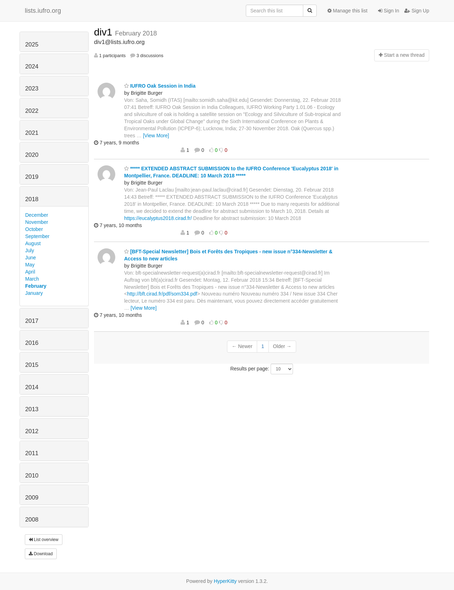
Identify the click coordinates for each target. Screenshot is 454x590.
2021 (31, 132)
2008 (31, 519)
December (36, 215)
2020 (31, 154)
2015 (31, 365)
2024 (31, 66)
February (35, 286)
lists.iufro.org (43, 10)
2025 (31, 44)
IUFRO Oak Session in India (159, 86)
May (29, 265)
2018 (31, 199)
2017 (31, 321)
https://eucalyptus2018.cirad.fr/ (158, 218)
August (33, 243)
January (34, 293)
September (37, 236)
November (36, 222)
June (30, 257)
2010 (31, 475)
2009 (31, 497)
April (30, 272)
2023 (31, 88)
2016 (31, 343)
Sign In (388, 10)
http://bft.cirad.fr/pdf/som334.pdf (162, 294)
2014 (31, 387)
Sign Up (416, 10)
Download (41, 553)
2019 (31, 176)
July (29, 250)
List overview (44, 539)
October (34, 229)
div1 (104, 32)
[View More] (156, 135)
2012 (31, 431)
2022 (31, 110)
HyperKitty (225, 581)
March (32, 279)
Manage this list (347, 10)
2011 (31, 453)
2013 (31, 409)
